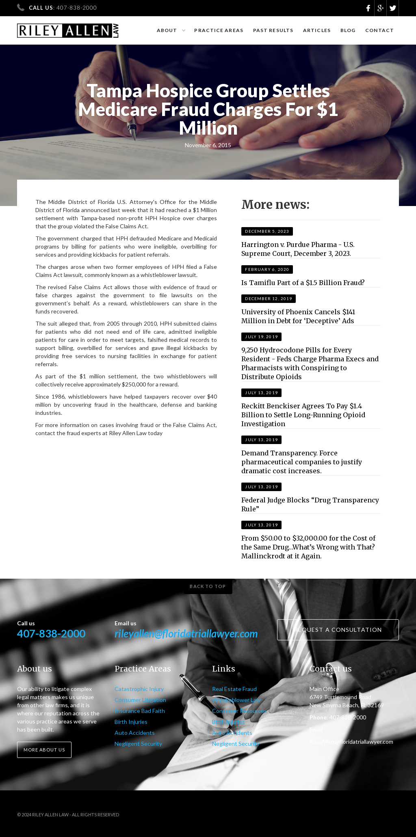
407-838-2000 (51, 633)
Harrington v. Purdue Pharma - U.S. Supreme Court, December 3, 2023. (298, 249)
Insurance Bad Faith (140, 710)
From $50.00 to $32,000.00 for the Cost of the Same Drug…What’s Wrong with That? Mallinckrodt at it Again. (308, 547)
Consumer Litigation (140, 699)
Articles (317, 30)
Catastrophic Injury (139, 688)
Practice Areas (218, 30)
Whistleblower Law (236, 699)
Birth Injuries (131, 721)
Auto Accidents (135, 732)
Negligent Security (138, 743)
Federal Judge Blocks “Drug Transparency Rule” (310, 504)
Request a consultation (338, 629)
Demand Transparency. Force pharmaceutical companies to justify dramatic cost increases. (301, 462)
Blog (347, 30)
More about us (44, 749)
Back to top (208, 586)
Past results (273, 30)
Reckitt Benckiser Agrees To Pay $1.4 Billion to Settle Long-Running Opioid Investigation (303, 415)
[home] (68, 27)
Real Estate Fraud (234, 688)
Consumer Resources (239, 710)
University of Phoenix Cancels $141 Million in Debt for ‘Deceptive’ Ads (298, 316)
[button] (171, 30)
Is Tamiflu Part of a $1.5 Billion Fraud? (303, 283)
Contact (379, 30)
